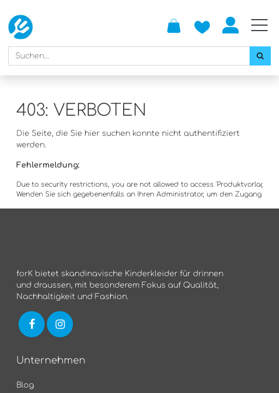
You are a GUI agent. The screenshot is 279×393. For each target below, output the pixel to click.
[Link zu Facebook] (31, 324)
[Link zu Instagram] (61, 324)
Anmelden (230, 25)
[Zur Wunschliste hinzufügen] (202, 25)
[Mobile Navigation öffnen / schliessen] (259, 25)
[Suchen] (260, 56)
